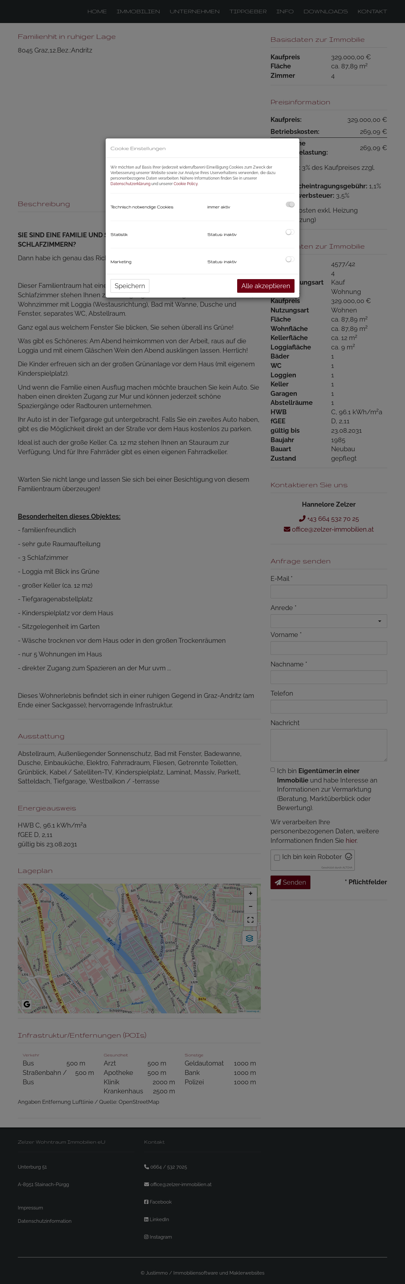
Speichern (130, 286)
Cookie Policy (186, 184)
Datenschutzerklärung (130, 184)
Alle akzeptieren (265, 286)
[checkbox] (290, 204)
